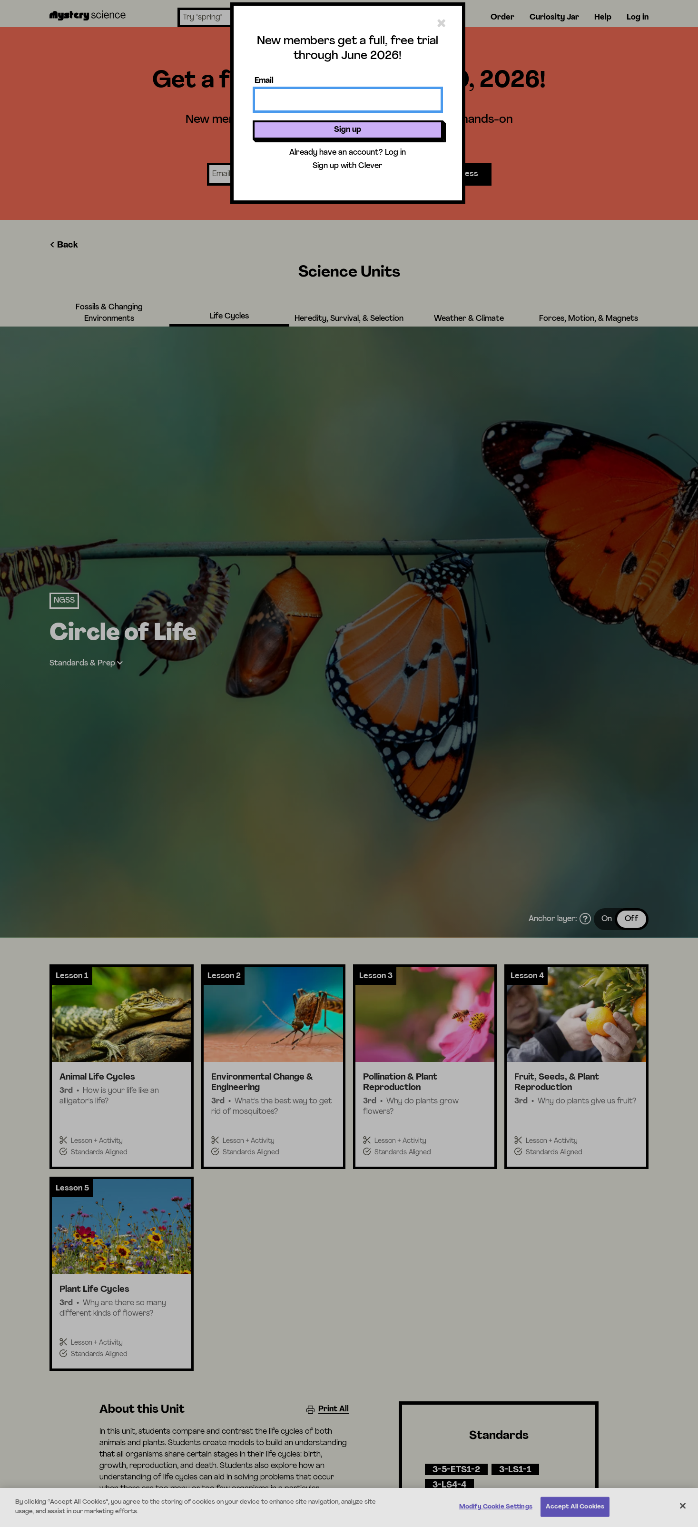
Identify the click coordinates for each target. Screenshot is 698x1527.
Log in (395, 153)
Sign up (347, 130)
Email (264, 81)
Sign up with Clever (348, 166)
